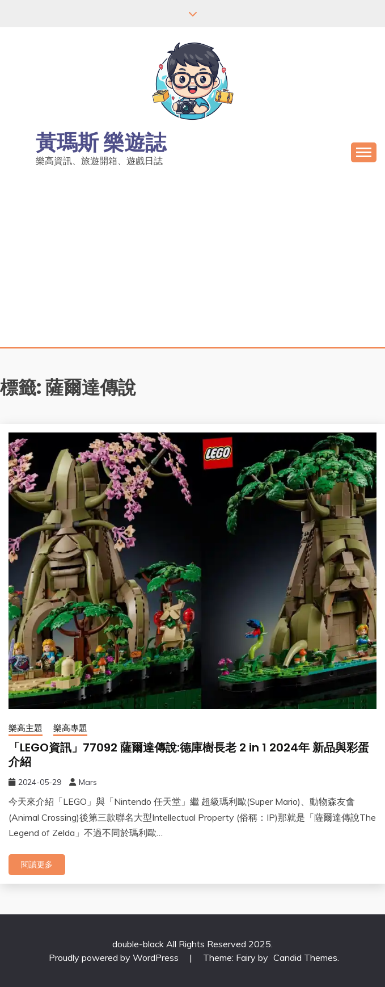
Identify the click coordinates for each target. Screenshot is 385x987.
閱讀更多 (37, 864)
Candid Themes (305, 957)
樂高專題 (70, 728)
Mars (88, 782)
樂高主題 (26, 728)
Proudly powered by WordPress (115, 957)
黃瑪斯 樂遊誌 (101, 142)
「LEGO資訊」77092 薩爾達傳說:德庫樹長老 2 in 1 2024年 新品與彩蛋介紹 (189, 755)
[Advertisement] (192, 261)
